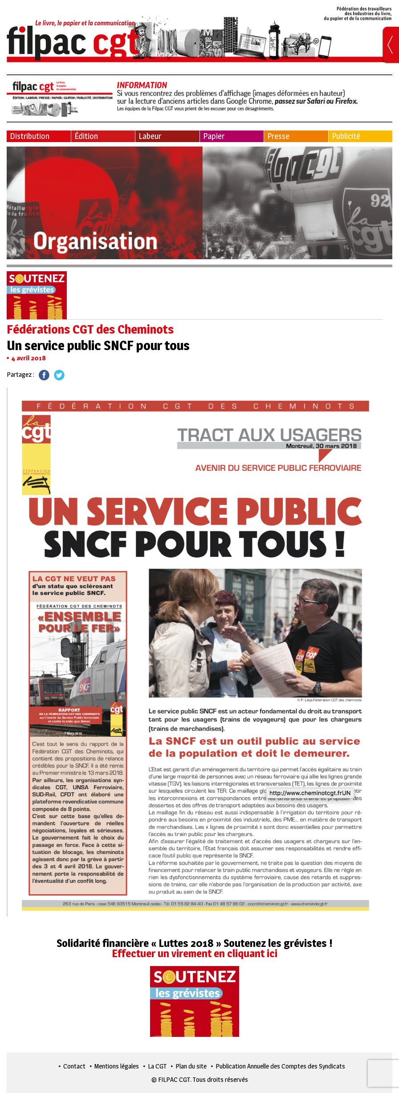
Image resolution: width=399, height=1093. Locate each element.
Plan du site (191, 1066)
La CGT (157, 1066)
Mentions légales (116, 1066)
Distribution (29, 136)
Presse (278, 136)
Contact (74, 1066)
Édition (86, 136)
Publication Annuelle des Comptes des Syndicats (280, 1066)
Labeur (149, 136)
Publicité (346, 136)
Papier (213, 136)
